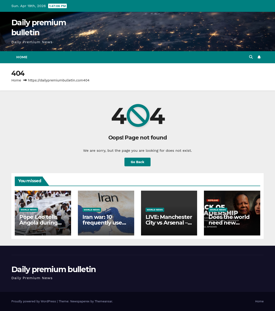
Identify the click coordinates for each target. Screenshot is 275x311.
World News (29, 209)
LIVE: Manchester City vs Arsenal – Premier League (169, 223)
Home (21, 57)
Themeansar (103, 301)
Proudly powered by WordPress (34, 301)
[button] (251, 57)
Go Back (137, 162)
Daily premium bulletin (53, 269)
